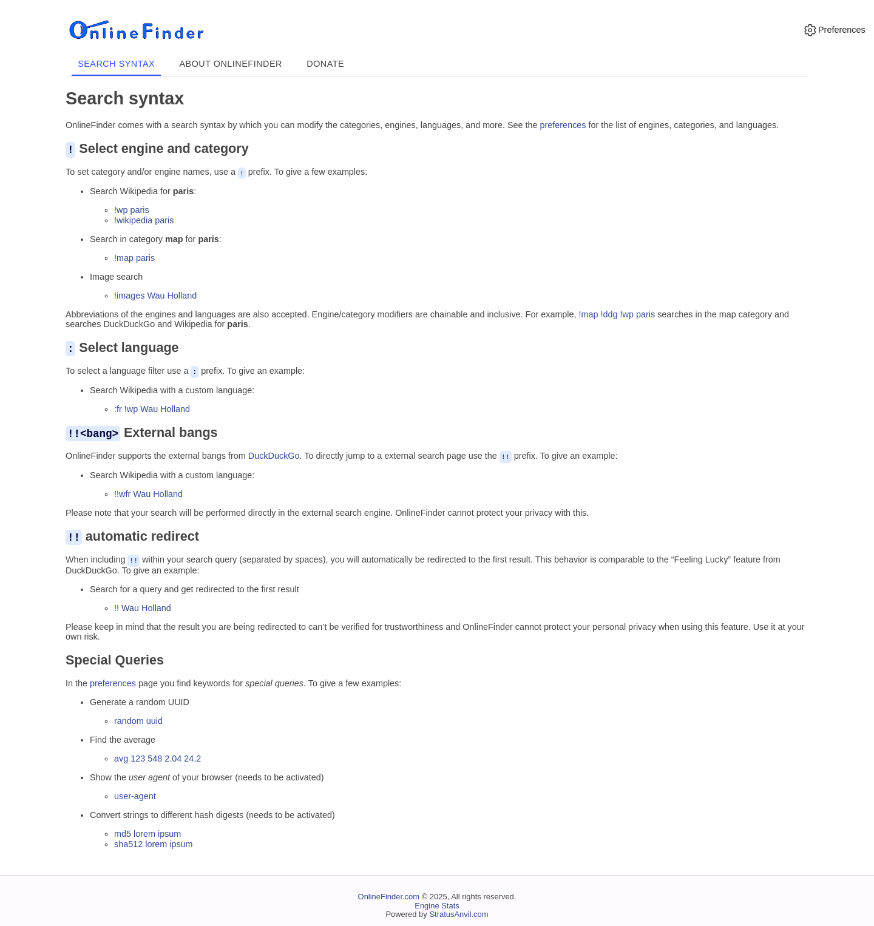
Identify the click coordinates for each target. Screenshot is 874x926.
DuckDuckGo (274, 455)
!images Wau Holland (155, 295)
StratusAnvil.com (458, 912)
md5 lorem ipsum (147, 831)
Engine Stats (437, 903)
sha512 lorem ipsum (153, 842)
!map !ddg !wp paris (617, 314)
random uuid (138, 719)
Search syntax (116, 64)
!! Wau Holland (142, 605)
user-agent (135, 794)
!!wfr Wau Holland (148, 492)
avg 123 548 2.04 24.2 (157, 757)
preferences (563, 125)
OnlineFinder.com (389, 894)
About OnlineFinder (230, 64)
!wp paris (131, 209)
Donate (325, 64)
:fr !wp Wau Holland (152, 408)
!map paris (134, 257)
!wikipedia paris (144, 220)
